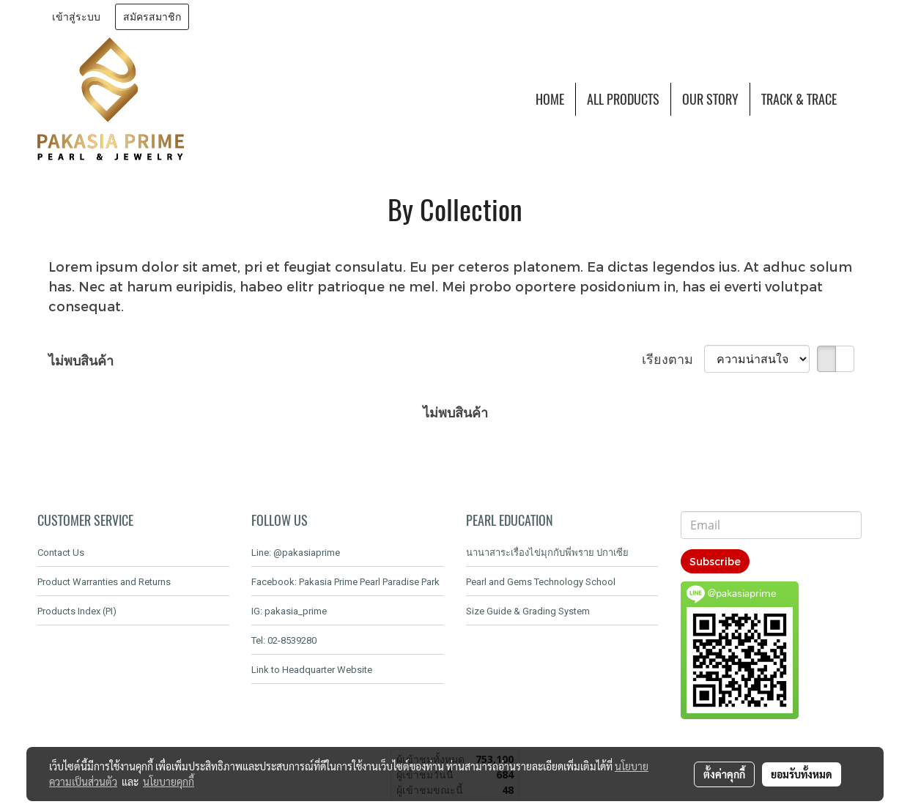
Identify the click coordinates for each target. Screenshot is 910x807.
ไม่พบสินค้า (81, 360)
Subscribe (715, 561)
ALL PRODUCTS (623, 99)
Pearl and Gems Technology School (540, 581)
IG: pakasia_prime (289, 611)
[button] (861, 99)
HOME (550, 99)
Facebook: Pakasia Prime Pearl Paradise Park (345, 581)
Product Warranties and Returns (104, 581)
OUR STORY (710, 99)
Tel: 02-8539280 (284, 640)
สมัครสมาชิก (152, 16)
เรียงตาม (673, 358)
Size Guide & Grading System (528, 611)
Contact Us (60, 552)
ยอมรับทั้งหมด (801, 774)
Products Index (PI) (76, 611)
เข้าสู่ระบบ (76, 16)
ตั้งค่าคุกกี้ (724, 774)
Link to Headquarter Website (311, 669)
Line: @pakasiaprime (295, 552)
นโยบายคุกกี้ (168, 781)
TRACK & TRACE (799, 99)
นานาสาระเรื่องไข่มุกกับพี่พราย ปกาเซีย (547, 552)
